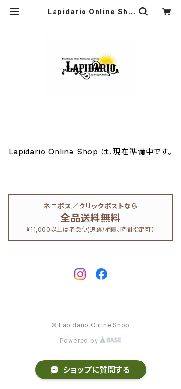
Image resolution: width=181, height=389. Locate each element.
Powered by (91, 340)
